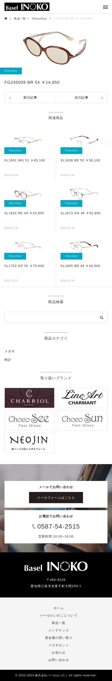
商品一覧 (58, 623)
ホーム (59, 608)
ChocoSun (10, 71)
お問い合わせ (58, 660)
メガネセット (58, 645)
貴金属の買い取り (58, 637)
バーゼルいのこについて (59, 615)
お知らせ (58, 652)
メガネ (9, 351)
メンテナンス (58, 630)
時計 (7, 359)
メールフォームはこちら (56, 497)
